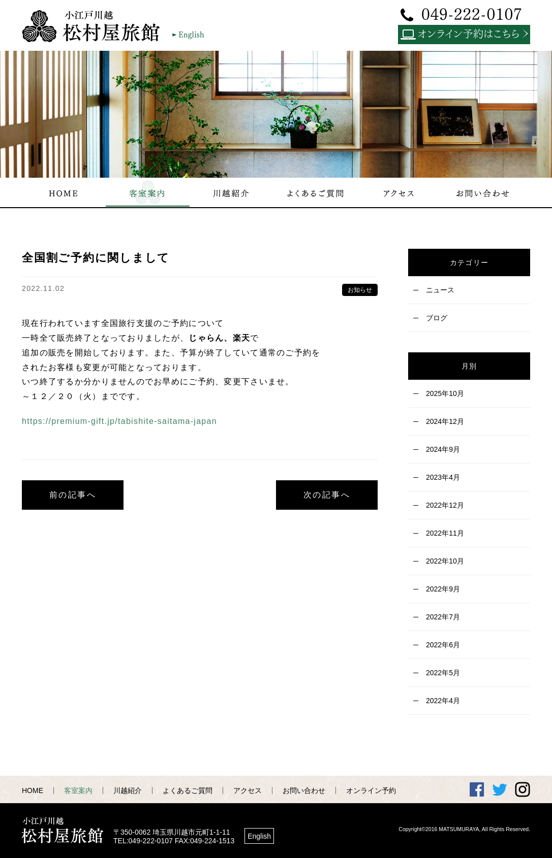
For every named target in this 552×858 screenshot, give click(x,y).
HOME (32, 790)
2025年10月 (445, 393)
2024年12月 (445, 421)
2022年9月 (443, 589)
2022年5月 (443, 673)
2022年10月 (445, 561)
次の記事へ (326, 494)
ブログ (436, 318)
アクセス (247, 790)
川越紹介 (127, 790)
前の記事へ (72, 494)
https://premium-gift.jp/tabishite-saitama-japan (119, 421)
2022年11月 (445, 533)
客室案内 (78, 790)
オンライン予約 (371, 790)
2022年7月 (443, 617)
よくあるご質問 (187, 790)
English (259, 836)
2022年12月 (445, 505)
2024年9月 (443, 449)
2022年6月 (443, 645)
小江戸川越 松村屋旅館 (95, 26)
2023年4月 (443, 477)
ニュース (440, 290)
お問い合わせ (304, 790)
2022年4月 (443, 701)
